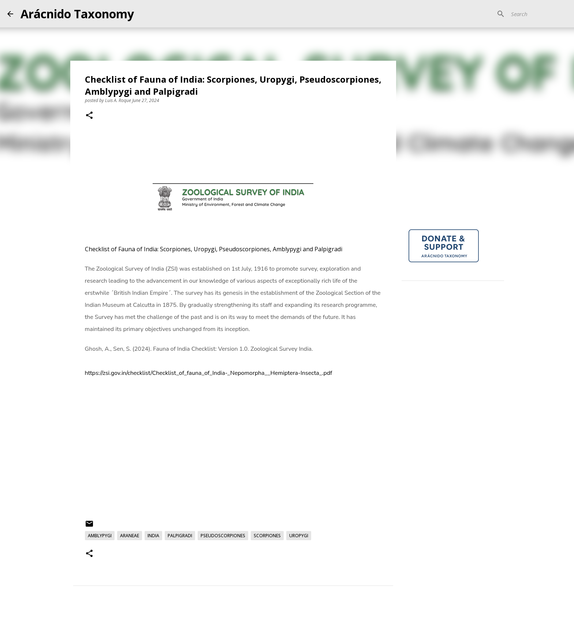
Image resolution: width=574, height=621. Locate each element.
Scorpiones (267, 535)
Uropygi (298, 535)
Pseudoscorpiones (223, 535)
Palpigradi (180, 535)
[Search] (529, 14)
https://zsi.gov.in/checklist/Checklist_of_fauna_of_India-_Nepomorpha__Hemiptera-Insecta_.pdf (208, 373)
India (153, 535)
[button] (89, 116)
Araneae (129, 535)
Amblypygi (100, 535)
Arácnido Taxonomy (77, 14)
